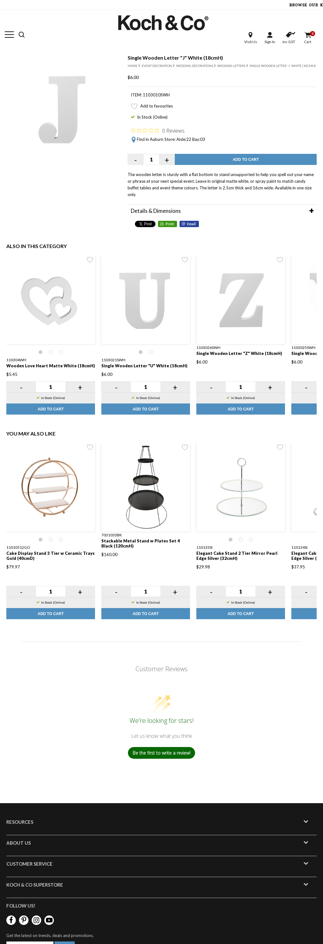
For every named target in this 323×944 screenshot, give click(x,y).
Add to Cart (246, 159)
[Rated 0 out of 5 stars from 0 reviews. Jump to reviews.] (158, 130)
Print (170, 224)
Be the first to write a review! (161, 753)
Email (191, 224)
